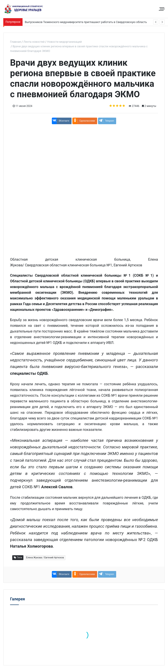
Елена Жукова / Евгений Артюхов (45, 557)
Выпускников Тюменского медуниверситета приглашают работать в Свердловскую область (86, 22)
